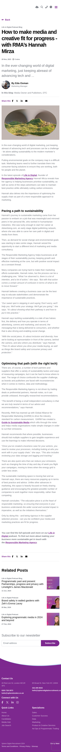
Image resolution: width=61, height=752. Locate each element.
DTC (45, 93)
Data (34, 719)
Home (4, 712)
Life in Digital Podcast (10, 598)
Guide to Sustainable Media (15, 422)
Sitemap (35, 746)
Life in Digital (30, 175)
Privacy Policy (25, 746)
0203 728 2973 (7, 690)
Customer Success (40, 716)
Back (7, 20)
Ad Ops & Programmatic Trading (45, 728)
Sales (34, 712)
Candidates (6, 719)
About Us (5, 716)
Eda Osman (21, 83)
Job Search (6, 725)
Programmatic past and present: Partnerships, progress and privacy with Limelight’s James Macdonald (22, 584)
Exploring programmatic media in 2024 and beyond (22, 619)
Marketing (36, 722)
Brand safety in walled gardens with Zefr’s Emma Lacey (20, 602)
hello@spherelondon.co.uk (13, 693)
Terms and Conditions (10, 746)
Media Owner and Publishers (27, 93)
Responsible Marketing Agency (17, 178)
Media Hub (6, 722)
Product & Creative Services (43, 725)
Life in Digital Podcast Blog (12, 27)
